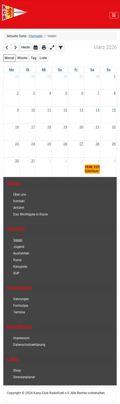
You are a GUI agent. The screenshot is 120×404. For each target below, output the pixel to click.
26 (65, 76)
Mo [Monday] (11, 70)
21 (97, 127)
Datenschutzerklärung (29, 345)
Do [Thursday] (60, 70)
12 (65, 110)
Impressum (21, 338)
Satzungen (21, 299)
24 (33, 76)
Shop (17, 370)
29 (114, 144)
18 (49, 127)
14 (97, 110)
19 (65, 127)
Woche (22, 58)
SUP (16, 273)
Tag (33, 58)
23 (17, 76)
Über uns (19, 194)
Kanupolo (20, 267)
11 (49, 110)
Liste (43, 58)
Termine (19, 312)
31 (33, 161)
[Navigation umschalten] (113, 15)
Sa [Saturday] (92, 70)
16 (17, 127)
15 (114, 110)
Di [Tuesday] (27, 70)
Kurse (17, 260)
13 (81, 110)
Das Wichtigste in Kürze (30, 214)
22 (114, 127)
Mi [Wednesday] (44, 70)
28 (97, 76)
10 (33, 110)
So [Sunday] (108, 70)
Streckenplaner (24, 377)
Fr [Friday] (76, 70)
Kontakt (19, 201)
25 (49, 76)
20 (81, 127)
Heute (25, 47)
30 (17, 161)
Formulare (20, 306)
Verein (17, 240)
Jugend (18, 247)
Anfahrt (18, 208)
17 (33, 127)
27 (81, 76)
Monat (9, 58)
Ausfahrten (21, 253)
